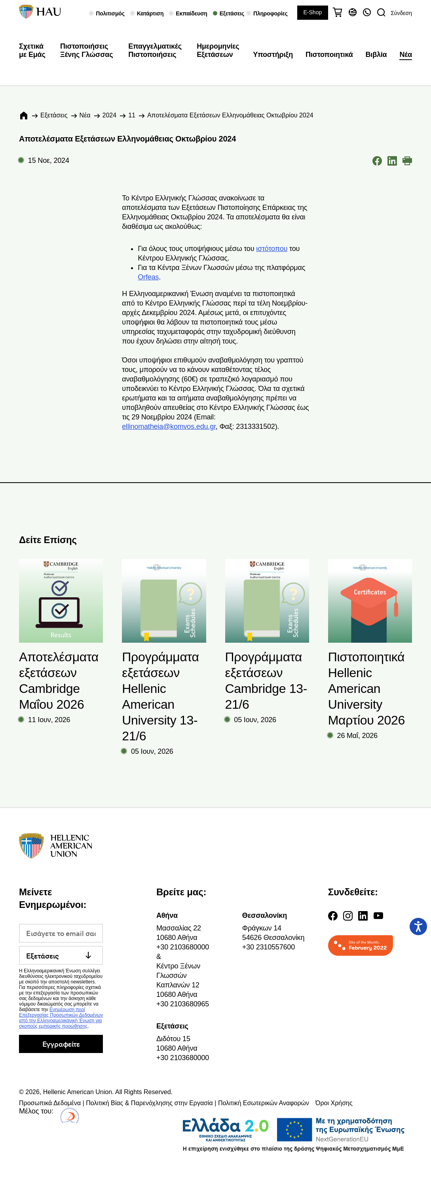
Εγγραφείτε (61, 1043)
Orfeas (148, 277)
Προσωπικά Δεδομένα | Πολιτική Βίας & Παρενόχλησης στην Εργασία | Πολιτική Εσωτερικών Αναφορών (164, 1103)
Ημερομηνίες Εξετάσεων (218, 50)
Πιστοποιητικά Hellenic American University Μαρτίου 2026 (366, 688)
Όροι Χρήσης (334, 1103)
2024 (110, 115)
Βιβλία (376, 55)
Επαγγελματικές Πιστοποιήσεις (155, 50)
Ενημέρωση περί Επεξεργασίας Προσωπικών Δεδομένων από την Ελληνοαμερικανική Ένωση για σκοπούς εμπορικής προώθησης (61, 1018)
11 (131, 115)
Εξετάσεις (54, 115)
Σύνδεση (401, 13)
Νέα (405, 55)
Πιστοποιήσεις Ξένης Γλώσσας (86, 50)
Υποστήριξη (273, 55)
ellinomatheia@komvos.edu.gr (169, 426)
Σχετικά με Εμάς (32, 50)
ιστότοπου (271, 249)
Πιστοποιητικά (329, 55)
